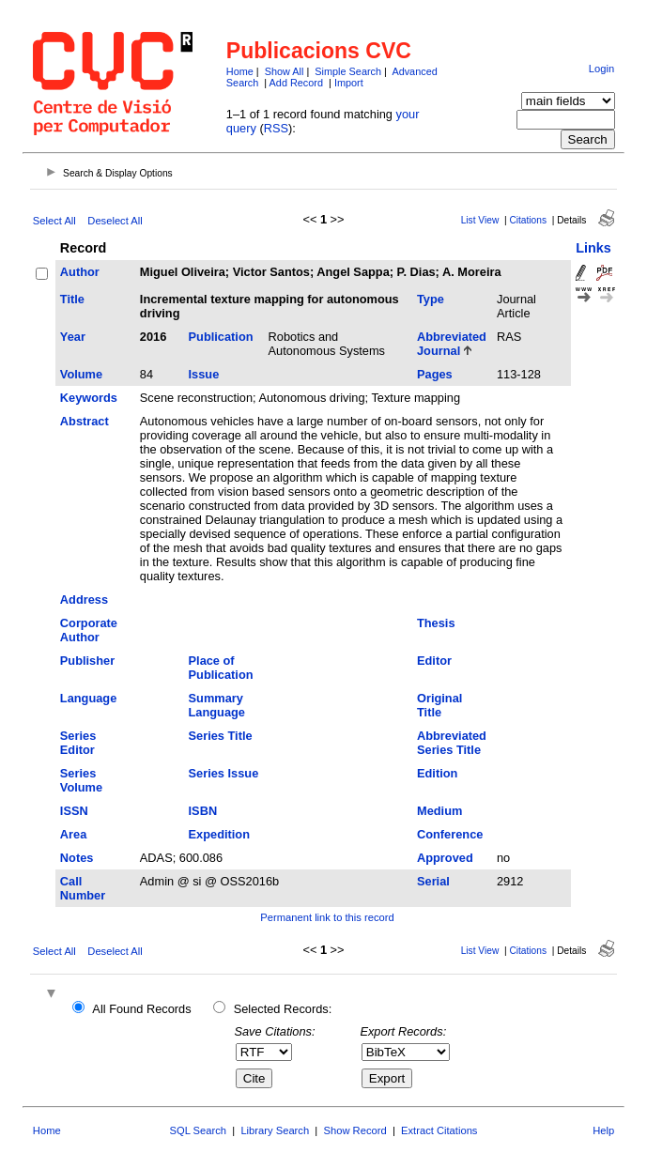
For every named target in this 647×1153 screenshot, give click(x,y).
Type (430, 299)
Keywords (88, 398)
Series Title (221, 736)
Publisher (87, 660)
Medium (439, 811)
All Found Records (141, 1009)
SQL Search (198, 1130)
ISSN (74, 811)
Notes (77, 858)
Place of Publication (221, 667)
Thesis (436, 623)
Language (88, 698)
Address (84, 599)
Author (80, 272)
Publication (221, 337)
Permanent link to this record (326, 917)
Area (73, 834)
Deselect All (114, 220)
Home (240, 71)
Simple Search (348, 71)
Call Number (82, 888)
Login (601, 68)
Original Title (439, 705)
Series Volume (81, 780)
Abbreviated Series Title (451, 743)
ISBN (203, 811)
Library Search (274, 1130)
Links (593, 247)
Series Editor (78, 743)
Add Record (296, 82)
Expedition (219, 834)
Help (603, 1130)
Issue (204, 374)
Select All (54, 220)
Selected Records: (283, 1009)
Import (348, 82)
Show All (284, 71)
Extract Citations (439, 1130)
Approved (445, 858)
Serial (433, 881)
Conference (450, 834)
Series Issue (224, 773)
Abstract (84, 421)
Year (72, 337)
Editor (434, 660)
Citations (528, 220)
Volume (81, 374)
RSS (276, 128)
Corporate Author (88, 630)
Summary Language (217, 705)
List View (480, 220)
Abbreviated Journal (451, 344)
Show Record (355, 1130)
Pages (435, 374)
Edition (437, 773)
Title (72, 299)
